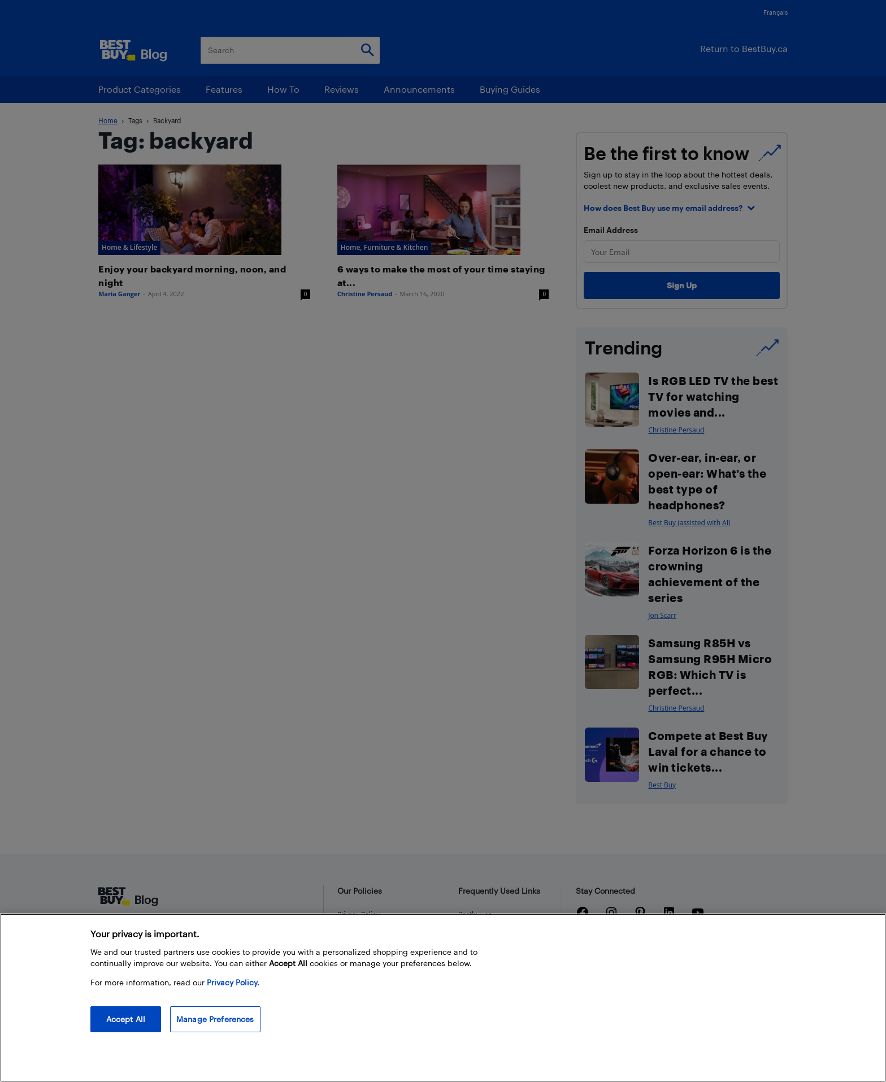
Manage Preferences (215, 1019)
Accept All (125, 1019)
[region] (443, 998)
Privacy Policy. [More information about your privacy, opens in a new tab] (233, 982)
